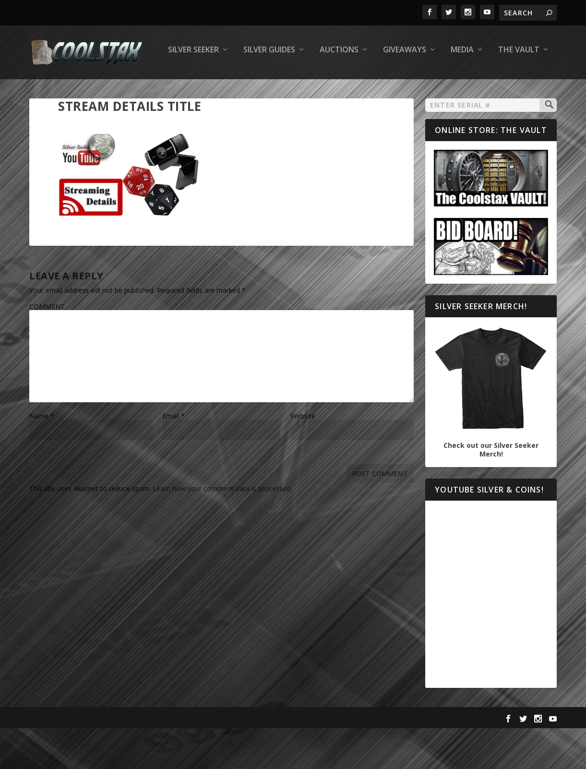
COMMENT (47, 345)
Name (41, 455)
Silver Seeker (61, 89)
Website (302, 455)
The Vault (387, 89)
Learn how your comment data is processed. (222, 527)
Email (173, 455)
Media (330, 89)
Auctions (207, 89)
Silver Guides (138, 89)
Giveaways (273, 89)
